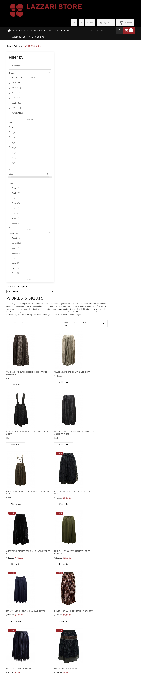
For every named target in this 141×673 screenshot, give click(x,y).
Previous (46, 569)
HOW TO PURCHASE (11, 605)
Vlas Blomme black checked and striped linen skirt (54, 132)
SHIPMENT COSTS (14, 611)
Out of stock (49, 498)
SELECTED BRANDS (11, 598)
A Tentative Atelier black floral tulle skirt (118, 192)
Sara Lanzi (106, 65)
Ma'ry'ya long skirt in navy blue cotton (119, 252)
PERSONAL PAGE (36, 592)
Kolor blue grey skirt (117, 311)
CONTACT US (12, 632)
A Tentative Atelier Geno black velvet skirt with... (52, 252)
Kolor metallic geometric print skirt (53, 312)
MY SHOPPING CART (35, 602)
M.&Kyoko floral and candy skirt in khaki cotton (86, 486)
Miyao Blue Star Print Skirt (86, 311)
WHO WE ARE (12, 592)
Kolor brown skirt (115, 371)
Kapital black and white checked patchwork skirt (53, 486)
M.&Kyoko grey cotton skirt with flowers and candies (120, 486)
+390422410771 (105, 595)
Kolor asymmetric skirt (52, 428)
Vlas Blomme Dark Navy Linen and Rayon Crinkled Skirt (52, 192)
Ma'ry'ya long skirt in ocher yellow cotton (87, 546)
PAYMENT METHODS (11, 621)
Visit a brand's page (16, 286)
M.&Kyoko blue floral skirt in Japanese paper (53, 546)
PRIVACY (10, 628)
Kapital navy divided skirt (85, 428)
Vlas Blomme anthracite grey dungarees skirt (118, 132)
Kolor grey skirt (81, 371)
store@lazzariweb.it (106, 601)
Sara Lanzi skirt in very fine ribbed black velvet (120, 546)
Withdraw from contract (70, 665)
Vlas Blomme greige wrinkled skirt (83, 132)
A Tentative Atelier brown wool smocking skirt (86, 192)
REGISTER (33, 597)
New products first (118, 83)
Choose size (82, 203)
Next (68, 569)
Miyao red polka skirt (117, 428)
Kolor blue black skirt (51, 371)
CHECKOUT (34, 609)
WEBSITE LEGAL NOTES (14, 638)
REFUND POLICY (14, 616)
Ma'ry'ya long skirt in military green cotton (84, 252)
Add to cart (48, 144)
